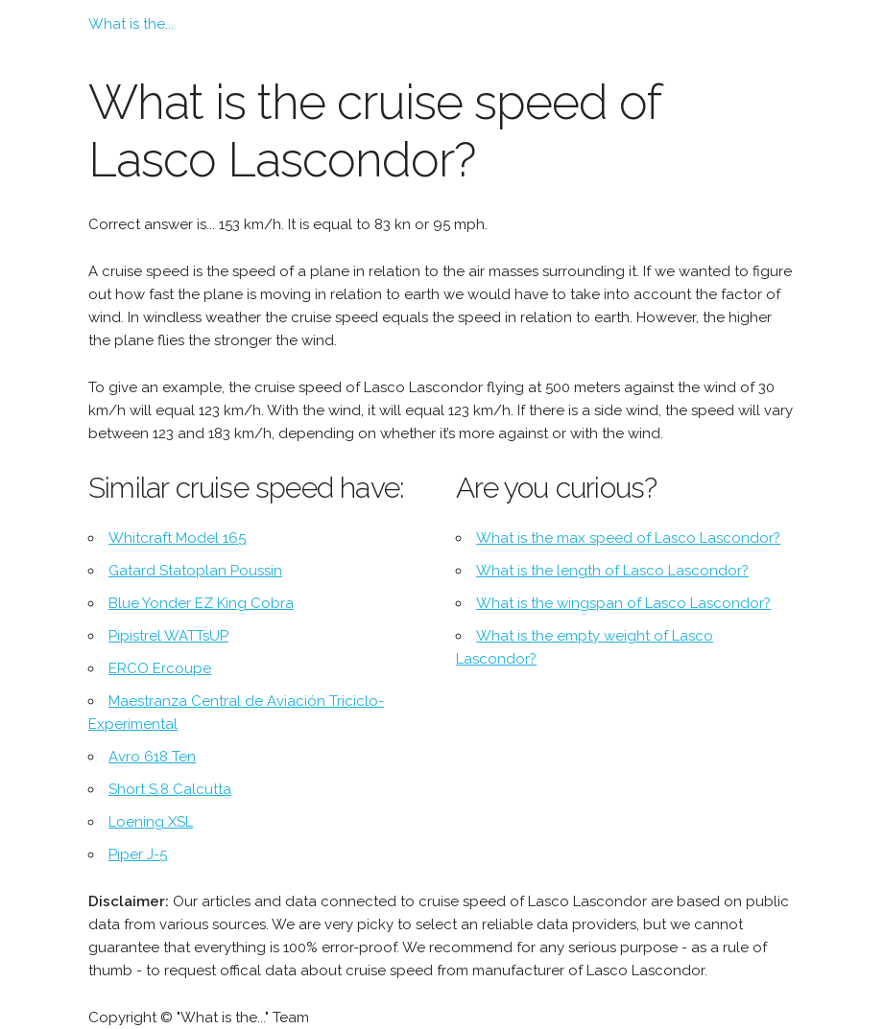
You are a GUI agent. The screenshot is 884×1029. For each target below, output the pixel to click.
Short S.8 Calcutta (169, 789)
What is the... (131, 24)
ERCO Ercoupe (159, 668)
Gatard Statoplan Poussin (195, 570)
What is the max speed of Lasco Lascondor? (628, 538)
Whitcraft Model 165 (177, 538)
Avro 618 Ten (152, 756)
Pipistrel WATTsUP (168, 635)
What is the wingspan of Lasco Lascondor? (623, 603)
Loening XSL (150, 821)
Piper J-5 (137, 854)
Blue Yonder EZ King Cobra (201, 603)
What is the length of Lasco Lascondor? (612, 570)
